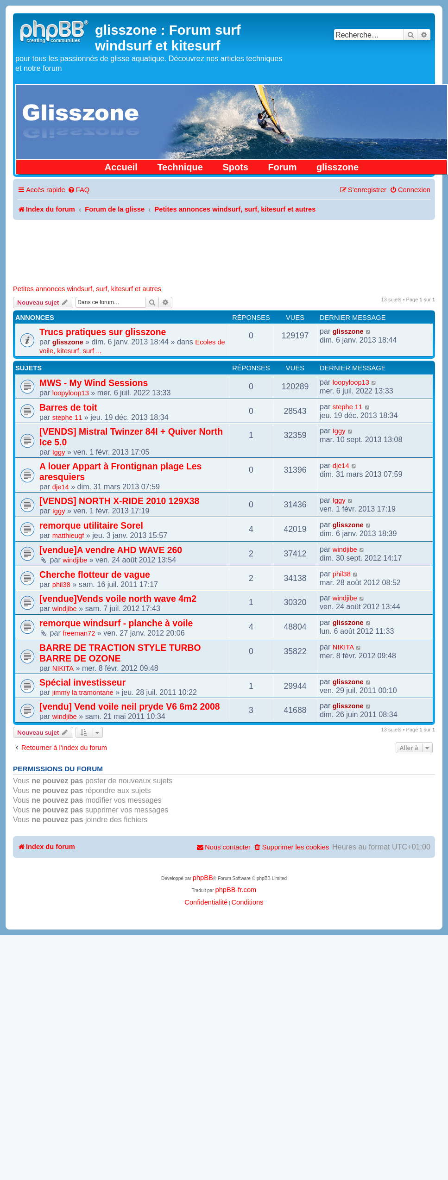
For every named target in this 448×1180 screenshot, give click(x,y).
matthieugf (68, 535)
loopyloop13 (70, 393)
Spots (235, 167)
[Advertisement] (224, 245)
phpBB (203, 877)
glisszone (337, 167)
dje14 (60, 487)
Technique (180, 167)
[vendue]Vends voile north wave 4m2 (117, 598)
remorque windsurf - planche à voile (116, 623)
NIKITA (63, 668)
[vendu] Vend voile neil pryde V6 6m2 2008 (129, 706)
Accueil (121, 167)
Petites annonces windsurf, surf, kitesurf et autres (87, 289)
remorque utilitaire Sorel (91, 525)
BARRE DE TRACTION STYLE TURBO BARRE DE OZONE (120, 653)
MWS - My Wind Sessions (93, 383)
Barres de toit (68, 407)
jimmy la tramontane (83, 692)
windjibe (75, 560)
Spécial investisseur (82, 682)
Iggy (58, 452)
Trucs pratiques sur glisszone (102, 332)
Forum (282, 167)
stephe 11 (67, 417)
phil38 (61, 584)
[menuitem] (78, 190)
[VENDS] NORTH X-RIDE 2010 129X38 (119, 501)
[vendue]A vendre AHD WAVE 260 (110, 550)
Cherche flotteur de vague (94, 574)
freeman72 (79, 633)
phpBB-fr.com (235, 889)
